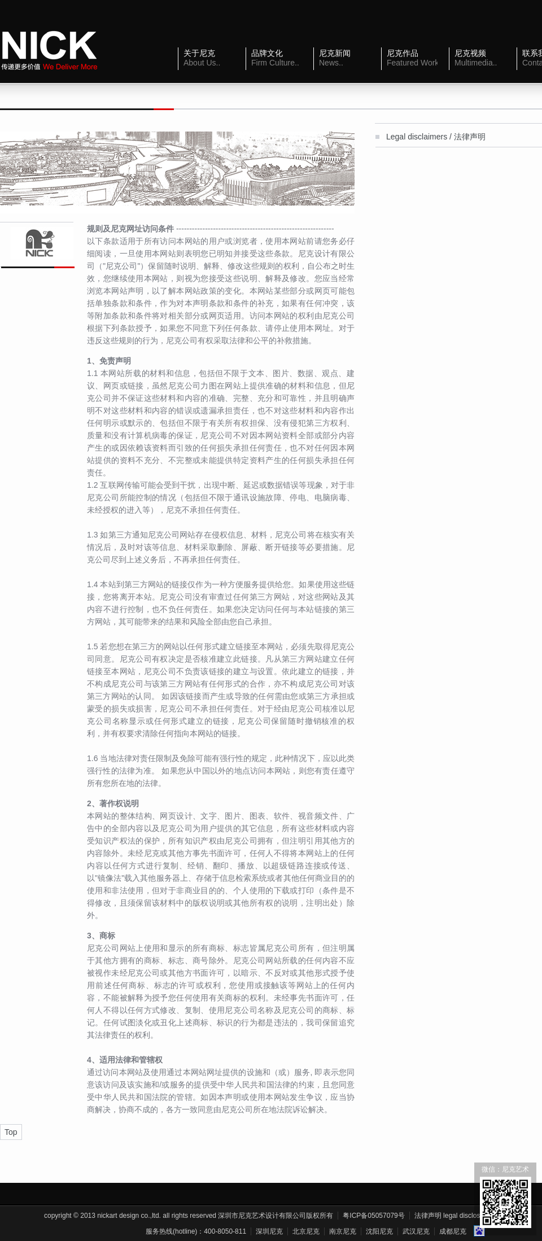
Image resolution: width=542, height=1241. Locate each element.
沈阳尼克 (379, 1231)
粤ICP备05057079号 (373, 1216)
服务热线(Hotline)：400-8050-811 (196, 1231)
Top (11, 1132)
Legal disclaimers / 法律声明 (436, 136)
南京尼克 (342, 1231)
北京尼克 (306, 1231)
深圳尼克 (269, 1231)
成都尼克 (452, 1231)
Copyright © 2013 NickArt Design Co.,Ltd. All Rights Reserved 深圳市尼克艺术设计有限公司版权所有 (188, 1216)
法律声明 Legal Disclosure (452, 1216)
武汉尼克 (416, 1231)
